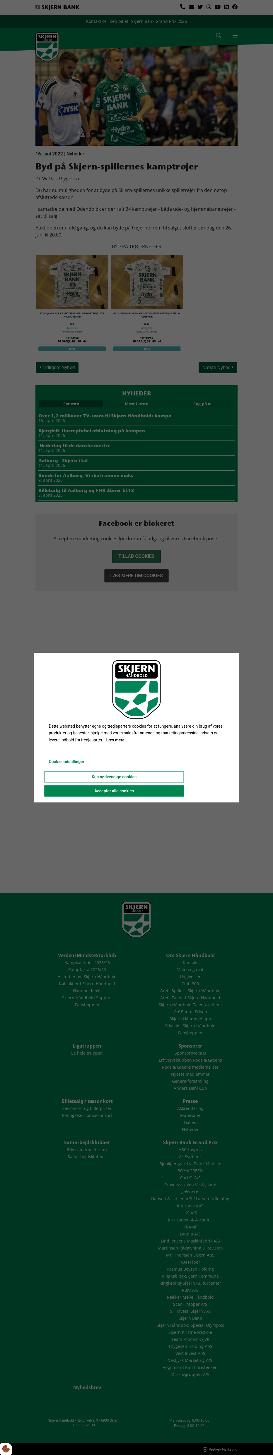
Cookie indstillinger (66, 761)
